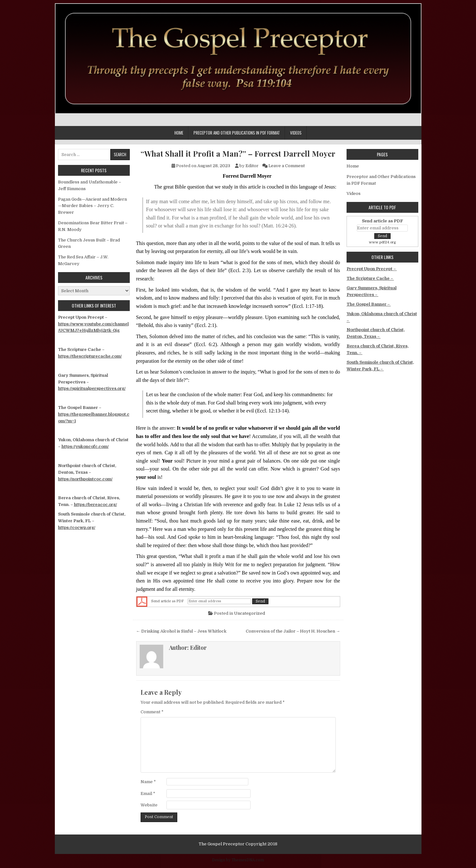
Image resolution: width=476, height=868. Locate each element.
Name (148, 781)
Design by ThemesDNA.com (238, 860)
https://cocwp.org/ (76, 527)
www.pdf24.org (382, 242)
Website (149, 805)
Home (178, 133)
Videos (296, 133)
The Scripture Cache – (370, 278)
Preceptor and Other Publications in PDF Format (237, 133)
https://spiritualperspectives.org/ (92, 388)
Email (148, 793)
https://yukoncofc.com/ (85, 446)
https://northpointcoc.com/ (85, 479)
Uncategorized (249, 613)
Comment (152, 711)
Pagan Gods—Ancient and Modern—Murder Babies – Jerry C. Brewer (92, 206)
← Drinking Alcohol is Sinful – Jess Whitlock (181, 631)
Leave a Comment (286, 165)
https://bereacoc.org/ (95, 504)
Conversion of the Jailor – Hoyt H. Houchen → (293, 631)
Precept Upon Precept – (372, 268)
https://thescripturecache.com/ (90, 356)
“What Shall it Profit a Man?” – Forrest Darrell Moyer (238, 153)
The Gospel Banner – (369, 304)
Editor (252, 165)
